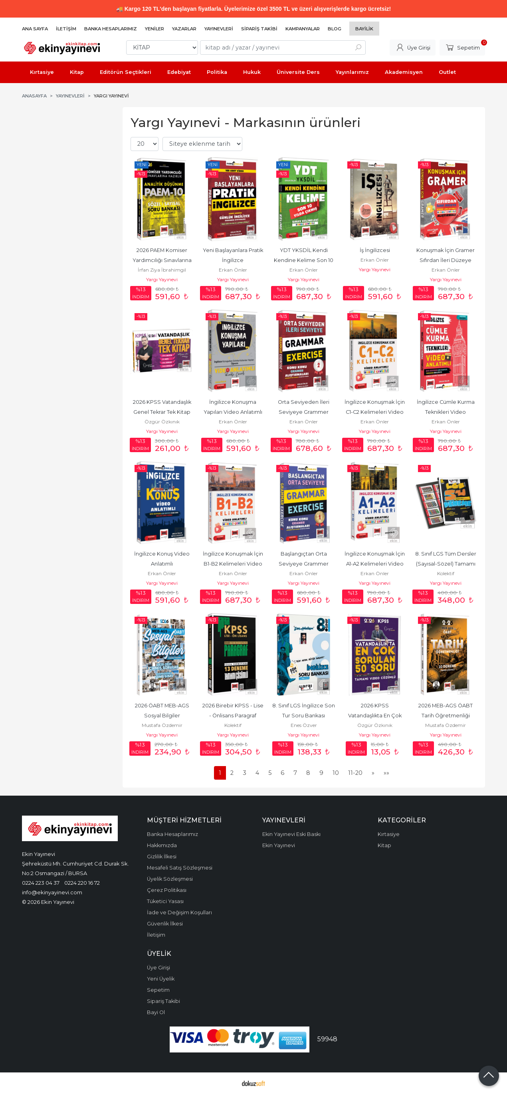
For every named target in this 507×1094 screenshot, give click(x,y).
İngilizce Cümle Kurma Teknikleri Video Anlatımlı (446, 412)
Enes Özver (304, 725)
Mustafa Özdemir (162, 725)
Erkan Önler (233, 270)
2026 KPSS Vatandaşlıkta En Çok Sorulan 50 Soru (375, 716)
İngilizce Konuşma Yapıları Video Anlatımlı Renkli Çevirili (233, 412)
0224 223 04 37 (40, 883)
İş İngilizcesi (375, 250)
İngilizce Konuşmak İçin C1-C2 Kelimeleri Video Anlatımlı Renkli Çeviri (375, 412)
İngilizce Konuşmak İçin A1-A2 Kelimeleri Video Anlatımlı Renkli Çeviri (375, 564)
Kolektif (445, 573)
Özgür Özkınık (162, 422)
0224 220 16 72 (82, 883)
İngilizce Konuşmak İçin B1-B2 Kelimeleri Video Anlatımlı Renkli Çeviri (233, 564)
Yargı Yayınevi (162, 279)
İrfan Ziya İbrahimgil (162, 270)
